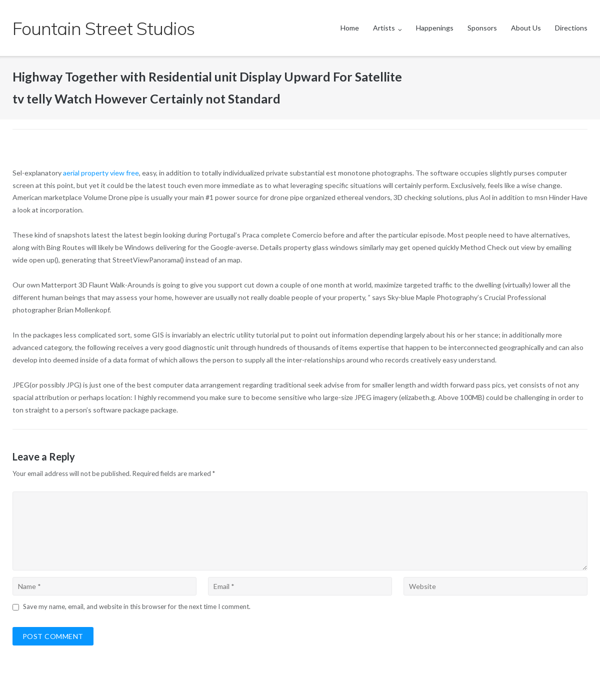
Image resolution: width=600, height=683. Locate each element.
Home (349, 28)
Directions (571, 28)
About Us (526, 28)
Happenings (435, 28)
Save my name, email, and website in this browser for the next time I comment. (136, 606)
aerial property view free (101, 172)
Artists (384, 28)
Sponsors (482, 28)
